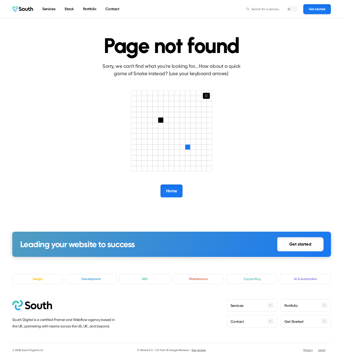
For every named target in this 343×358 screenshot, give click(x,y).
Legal (321, 350)
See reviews (199, 350)
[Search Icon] (263, 9)
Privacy (307, 350)
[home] (22, 9)
